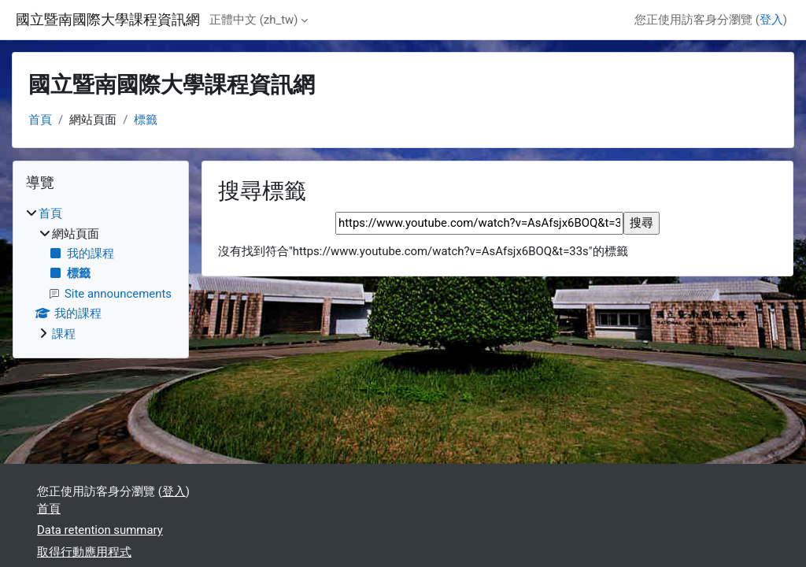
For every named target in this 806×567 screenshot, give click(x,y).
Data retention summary (100, 530)
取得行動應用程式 (84, 552)
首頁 (40, 120)
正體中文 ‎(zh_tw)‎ (253, 20)
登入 (771, 20)
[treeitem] (101, 274)
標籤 (145, 120)
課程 (64, 334)
